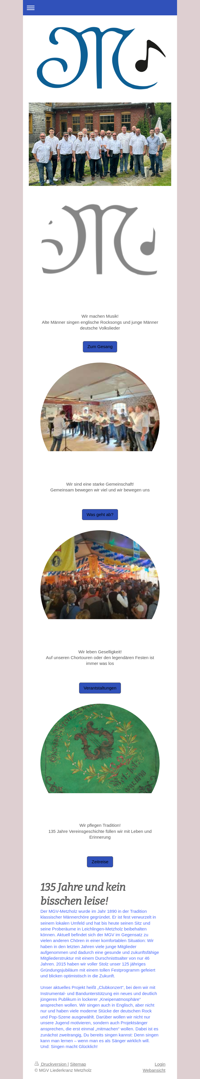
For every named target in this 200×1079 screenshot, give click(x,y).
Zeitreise (100, 861)
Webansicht (154, 1070)
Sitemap (78, 1064)
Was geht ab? (100, 514)
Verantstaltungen (100, 687)
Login (160, 1064)
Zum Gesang (100, 346)
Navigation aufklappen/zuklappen (100, 7)
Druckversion (51, 1064)
